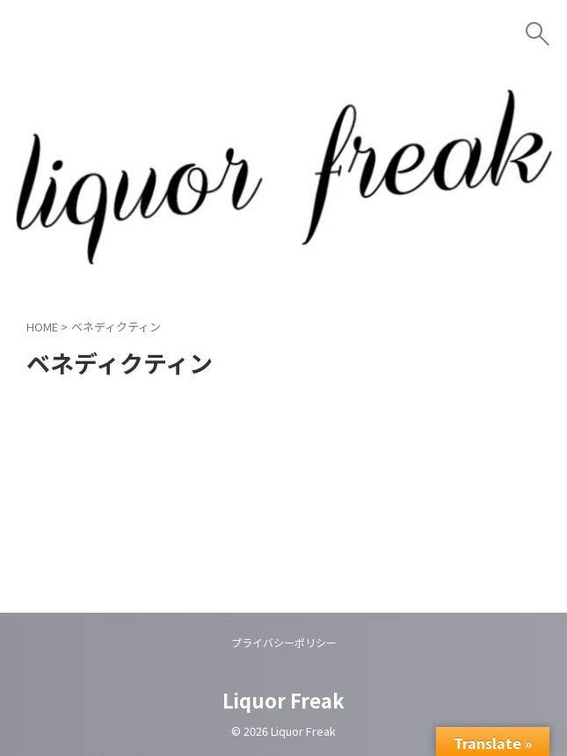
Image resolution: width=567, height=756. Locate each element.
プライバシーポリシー (284, 642)
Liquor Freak (283, 700)
